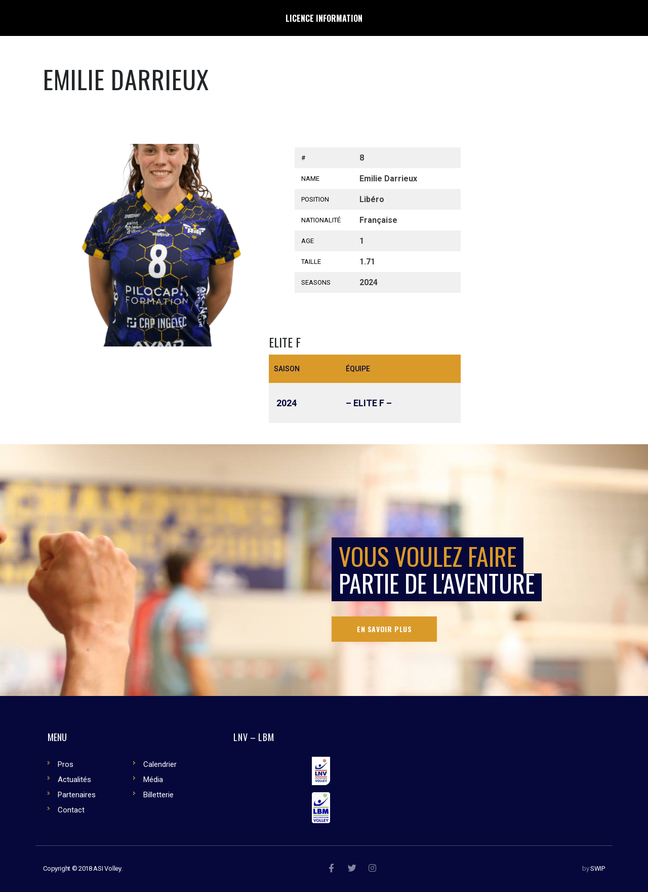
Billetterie (158, 794)
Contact (71, 810)
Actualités (74, 779)
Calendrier (160, 764)
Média (153, 779)
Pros (65, 764)
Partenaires (77, 794)
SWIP (597, 868)
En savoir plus (384, 629)
